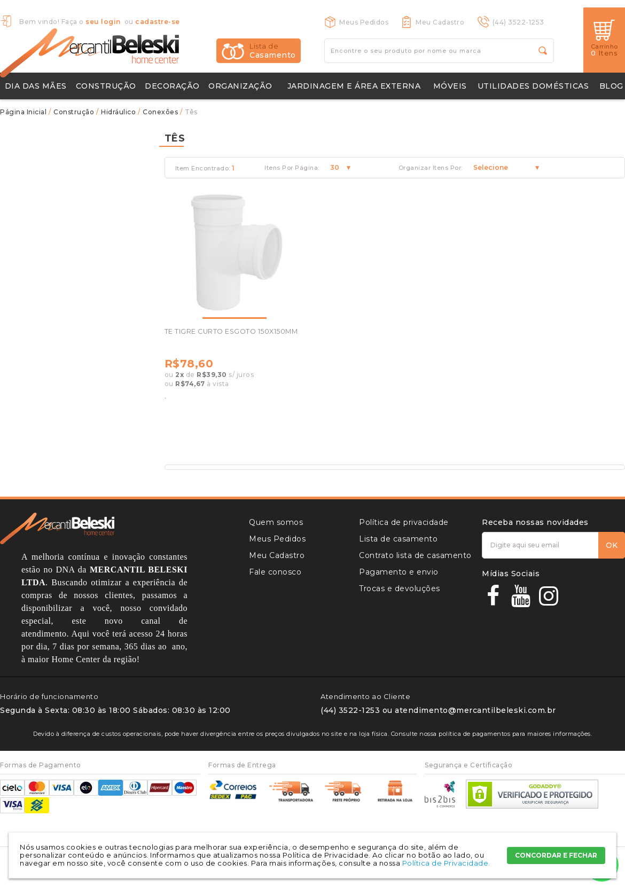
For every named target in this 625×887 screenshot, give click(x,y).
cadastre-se (157, 22)
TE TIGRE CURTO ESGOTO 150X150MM (231, 331)
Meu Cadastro (440, 22)
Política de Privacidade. (446, 863)
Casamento (272, 51)
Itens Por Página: (291, 167)
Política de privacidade (404, 522)
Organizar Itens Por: (431, 167)
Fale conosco (275, 572)
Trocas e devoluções (399, 588)
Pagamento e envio (399, 572)
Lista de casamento (398, 539)
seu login (103, 22)
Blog (611, 86)
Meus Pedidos (363, 22)
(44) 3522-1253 (518, 22)
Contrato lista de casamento (415, 555)
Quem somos (276, 522)
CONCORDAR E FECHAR (556, 855)
